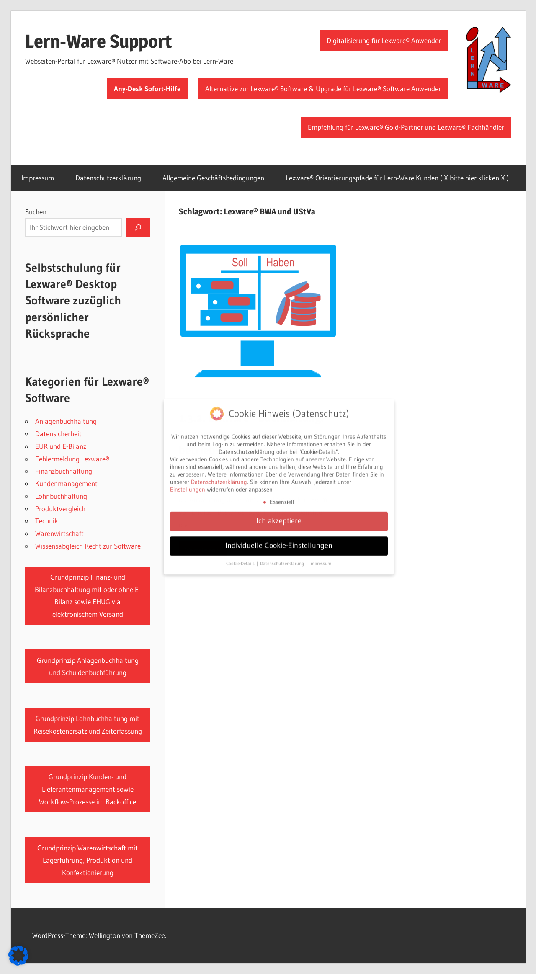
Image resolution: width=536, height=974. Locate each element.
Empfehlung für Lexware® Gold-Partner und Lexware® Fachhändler (406, 127)
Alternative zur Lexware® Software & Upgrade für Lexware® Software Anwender (323, 88)
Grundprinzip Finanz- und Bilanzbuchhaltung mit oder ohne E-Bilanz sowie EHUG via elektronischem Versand (88, 595)
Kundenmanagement (66, 483)
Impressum (37, 177)
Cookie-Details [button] (241, 559)
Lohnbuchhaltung (61, 496)
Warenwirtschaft (59, 533)
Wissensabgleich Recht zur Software (88, 545)
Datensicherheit (58, 433)
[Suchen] (138, 227)
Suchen (35, 211)
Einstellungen (187, 485)
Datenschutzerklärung (108, 177)
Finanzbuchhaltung (63, 470)
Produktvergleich (60, 508)
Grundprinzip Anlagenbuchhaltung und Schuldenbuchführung (88, 666)
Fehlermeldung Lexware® (72, 458)
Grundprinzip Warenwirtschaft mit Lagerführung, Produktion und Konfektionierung (87, 860)
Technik (46, 520)
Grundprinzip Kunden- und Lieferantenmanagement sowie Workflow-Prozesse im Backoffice (87, 789)
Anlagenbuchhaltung (66, 421)
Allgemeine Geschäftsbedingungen (213, 177)
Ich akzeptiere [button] (279, 516)
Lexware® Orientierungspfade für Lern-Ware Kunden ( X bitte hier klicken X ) (397, 177)
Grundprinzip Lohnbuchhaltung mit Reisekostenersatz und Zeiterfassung (88, 724)
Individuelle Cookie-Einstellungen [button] (278, 541)
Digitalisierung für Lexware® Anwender (384, 40)
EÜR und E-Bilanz (60, 446)
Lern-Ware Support (98, 41)
